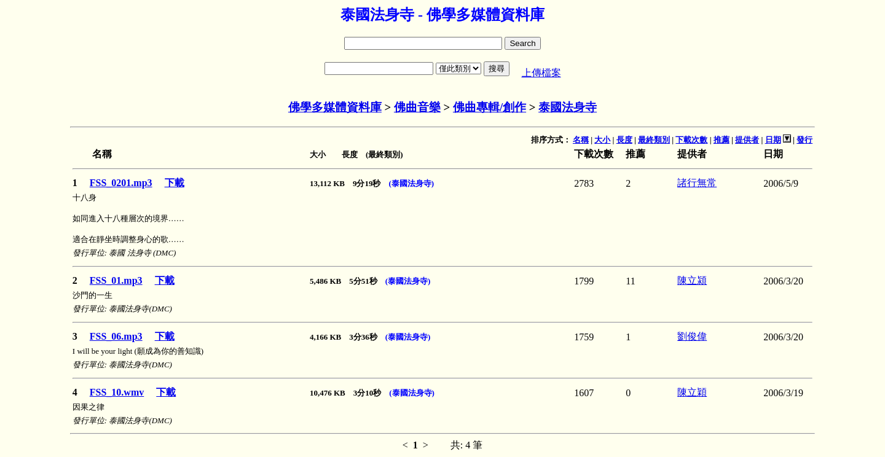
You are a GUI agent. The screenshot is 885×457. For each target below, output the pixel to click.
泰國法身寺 (567, 107)
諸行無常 (697, 183)
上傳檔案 (541, 73)
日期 (773, 139)
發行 (804, 139)
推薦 (722, 139)
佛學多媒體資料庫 (335, 107)
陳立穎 (692, 392)
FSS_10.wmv (117, 392)
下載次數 (691, 139)
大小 (602, 139)
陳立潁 (692, 280)
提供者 (747, 139)
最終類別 (654, 139)
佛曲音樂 (417, 107)
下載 (174, 183)
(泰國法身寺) (411, 183)
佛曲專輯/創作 (489, 107)
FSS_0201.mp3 (121, 183)
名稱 (581, 139)
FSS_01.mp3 (116, 280)
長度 (624, 139)
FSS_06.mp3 (116, 336)
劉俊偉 (692, 336)
